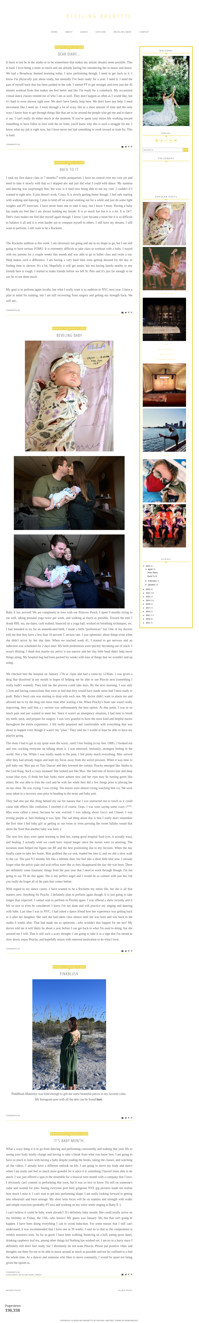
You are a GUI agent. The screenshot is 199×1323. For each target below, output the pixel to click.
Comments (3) (13, 949)
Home (54, 32)
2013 (148, 623)
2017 (148, 608)
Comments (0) (13, 144)
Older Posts (125, 1290)
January (152, 585)
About (69, 32)
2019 (148, 600)
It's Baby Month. (69, 1140)
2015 (148, 615)
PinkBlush (69, 973)
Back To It (69, 169)
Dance (84, 32)
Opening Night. (188, 373)
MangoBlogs (131, 1320)
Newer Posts (13, 1290)
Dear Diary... (69, 54)
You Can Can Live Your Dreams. (188, 527)
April (150, 569)
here (99, 1099)
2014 (148, 619)
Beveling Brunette (99, 16)
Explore (101, 32)
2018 (148, 604)
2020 (148, 597)
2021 (148, 593)
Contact (144, 32)
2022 (148, 589)
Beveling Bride (188, 470)
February (152, 581)
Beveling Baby (123, 32)
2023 (148, 566)
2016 (148, 611)
